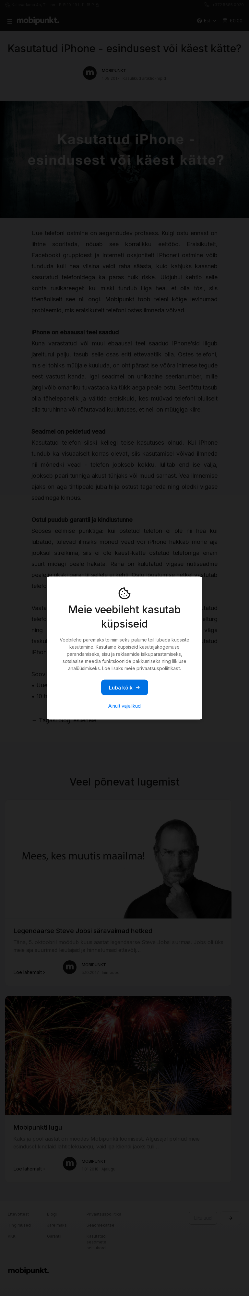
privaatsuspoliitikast (158, 668)
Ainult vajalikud (124, 706)
